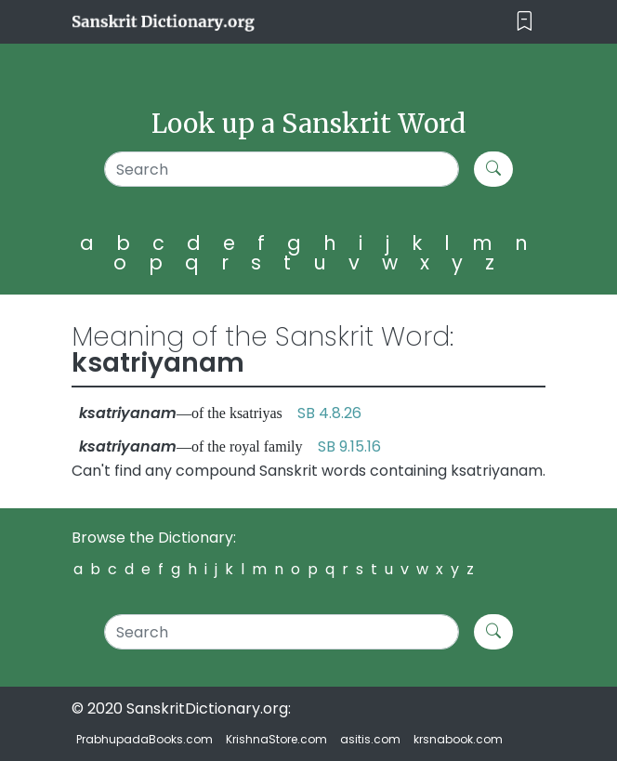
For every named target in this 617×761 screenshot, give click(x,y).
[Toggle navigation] (524, 21)
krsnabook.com (458, 739)
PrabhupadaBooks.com (144, 739)
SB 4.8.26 (329, 413)
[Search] (282, 169)
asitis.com (370, 739)
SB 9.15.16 (349, 446)
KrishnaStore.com (276, 739)
